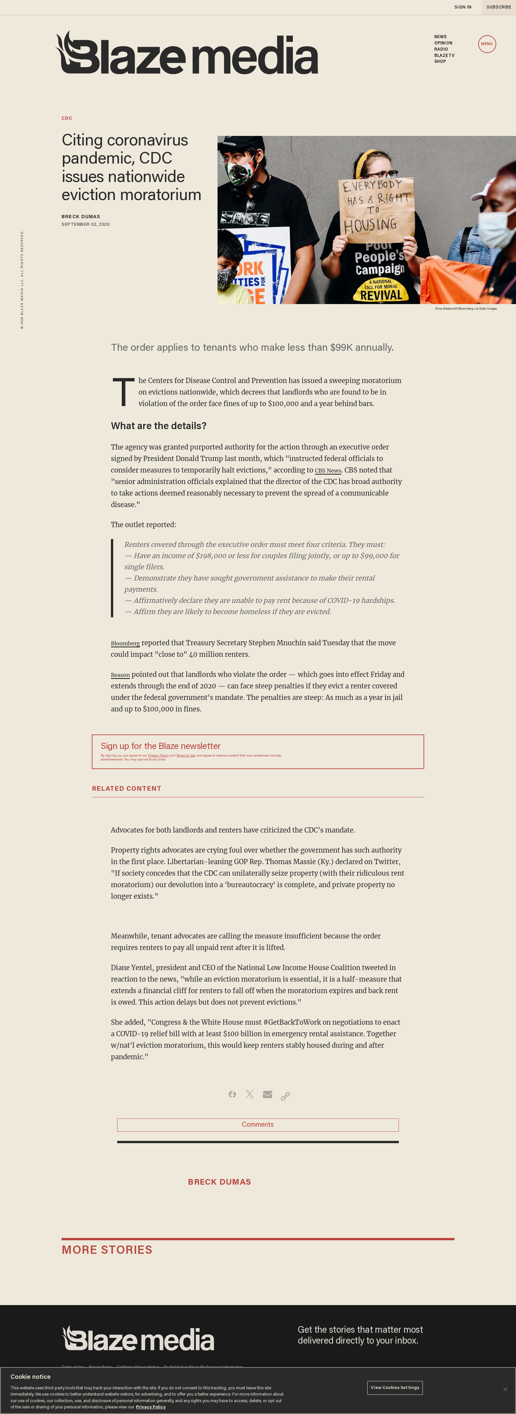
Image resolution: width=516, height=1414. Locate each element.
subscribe (496, 7)
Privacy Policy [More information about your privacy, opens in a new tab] (151, 1407)
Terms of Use (185, 756)
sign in (462, 7)
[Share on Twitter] (247, 1096)
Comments (258, 1128)
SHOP (440, 62)
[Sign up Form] (369, 752)
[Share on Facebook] (226, 1096)
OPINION (443, 43)
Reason (122, 674)
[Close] (505, 1389)
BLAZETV (444, 56)
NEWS (440, 37)
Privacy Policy (158, 756)
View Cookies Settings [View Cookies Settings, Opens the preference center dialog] (395, 1390)
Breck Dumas (88, 218)
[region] (258, 1390)
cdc (67, 118)
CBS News (331, 470)
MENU (487, 44)
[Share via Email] (268, 1096)
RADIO (441, 50)
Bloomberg (129, 643)
